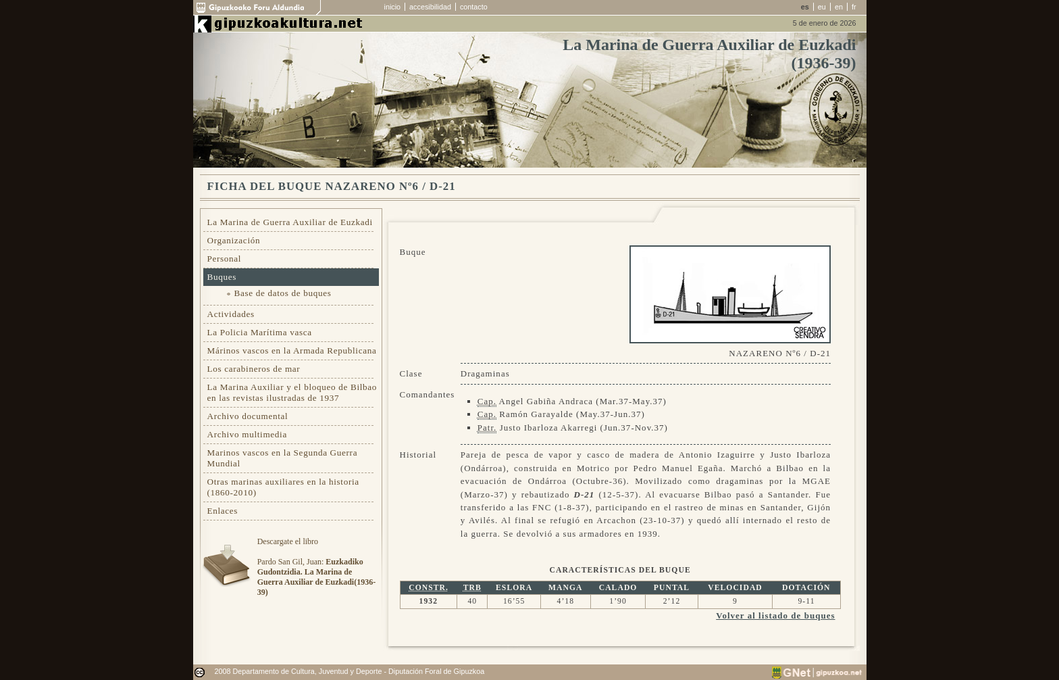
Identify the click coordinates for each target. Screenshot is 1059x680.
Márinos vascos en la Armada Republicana (292, 350)
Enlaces (222, 511)
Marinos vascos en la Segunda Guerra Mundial (282, 457)
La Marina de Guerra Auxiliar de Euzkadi (290, 222)
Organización (234, 240)
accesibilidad (430, 7)
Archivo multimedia (247, 434)
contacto (474, 7)
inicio (392, 7)
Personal (224, 258)
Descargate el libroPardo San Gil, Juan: (316, 567)
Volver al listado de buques (775, 615)
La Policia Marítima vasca (259, 332)
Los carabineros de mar (254, 369)
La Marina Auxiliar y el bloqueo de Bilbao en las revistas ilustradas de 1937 (292, 392)
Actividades (231, 314)
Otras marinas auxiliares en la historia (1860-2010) (283, 487)
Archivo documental (247, 416)
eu (822, 7)
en (839, 7)
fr (854, 7)
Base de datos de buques (283, 293)
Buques (222, 277)
